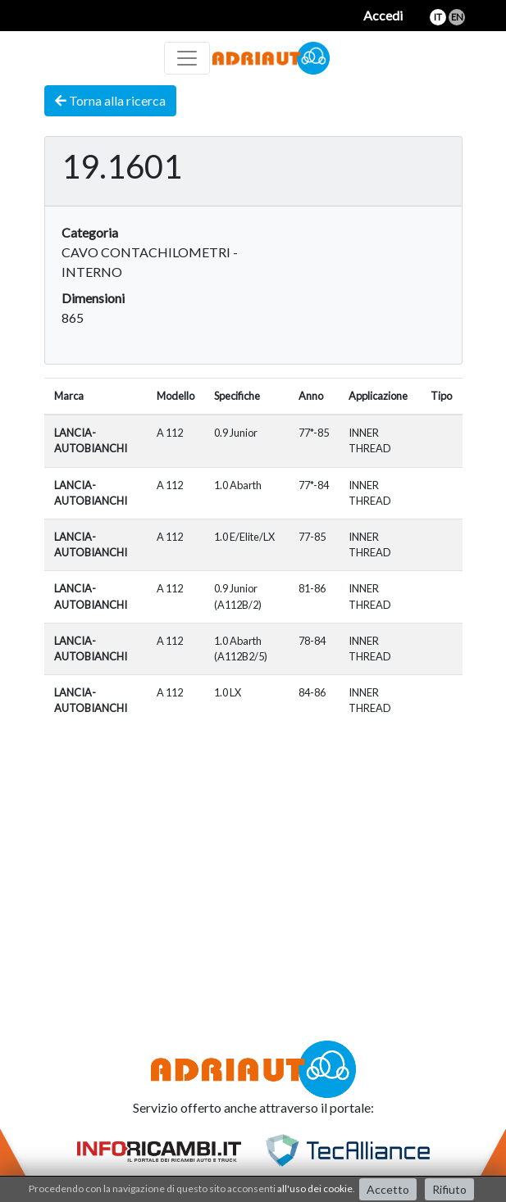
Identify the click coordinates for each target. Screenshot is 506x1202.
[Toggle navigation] (187, 58)
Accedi (383, 15)
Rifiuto (449, 1189)
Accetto (388, 1189)
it (438, 16)
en (457, 16)
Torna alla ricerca (110, 100)
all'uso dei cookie (315, 1188)
